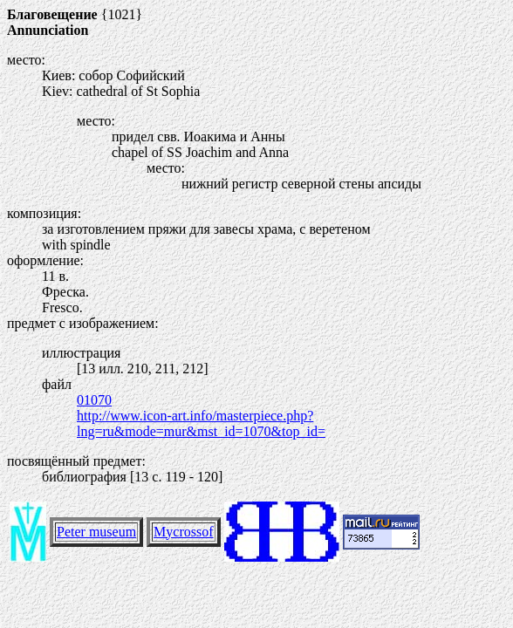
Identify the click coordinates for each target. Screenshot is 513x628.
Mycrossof (183, 531)
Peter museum (96, 531)
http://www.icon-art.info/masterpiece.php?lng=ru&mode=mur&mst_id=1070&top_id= (201, 423)
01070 (94, 399)
